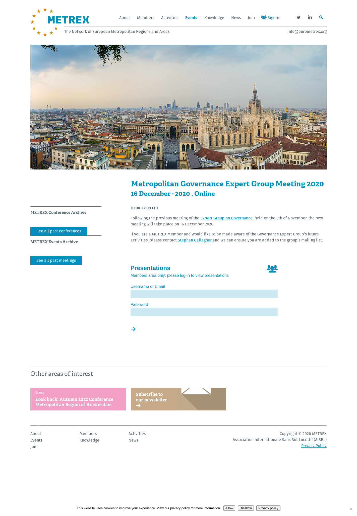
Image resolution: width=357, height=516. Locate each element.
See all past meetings (56, 260)
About (124, 18)
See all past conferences (58, 231)
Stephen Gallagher (195, 240)
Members (145, 18)
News (236, 18)
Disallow (246, 508)
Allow (229, 508)
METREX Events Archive (54, 241)
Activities (169, 18)
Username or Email (148, 286)
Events (191, 18)
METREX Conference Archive (58, 212)
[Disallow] (350, 508)
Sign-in (270, 18)
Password (139, 304)
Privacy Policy (314, 497)
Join (251, 18)
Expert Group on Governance (226, 218)
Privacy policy (268, 508)
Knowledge (214, 18)
